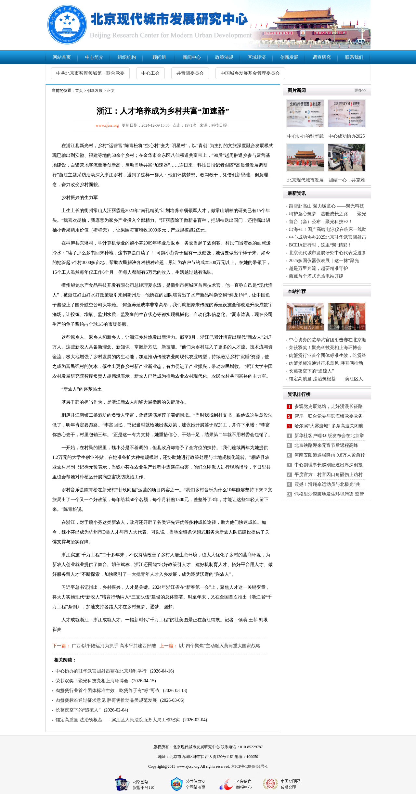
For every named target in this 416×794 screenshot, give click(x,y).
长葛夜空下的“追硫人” (78, 710)
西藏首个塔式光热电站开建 (316, 276)
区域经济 (257, 57)
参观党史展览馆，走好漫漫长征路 (328, 406)
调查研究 (322, 57)
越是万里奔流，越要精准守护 (318, 268)
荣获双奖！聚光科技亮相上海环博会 (92, 680)
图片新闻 (297, 90)
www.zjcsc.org (107, 125)
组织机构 (127, 57)
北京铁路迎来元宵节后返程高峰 (326, 445)
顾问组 (159, 57)
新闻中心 (192, 57)
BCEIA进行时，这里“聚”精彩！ (320, 245)
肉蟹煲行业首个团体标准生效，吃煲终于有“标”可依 (108, 690)
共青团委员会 (190, 73)
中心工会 (150, 73)
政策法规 (224, 57)
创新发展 (289, 57)
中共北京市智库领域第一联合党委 (90, 73)
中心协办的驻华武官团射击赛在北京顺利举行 (101, 671)
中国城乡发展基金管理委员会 (250, 73)
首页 (79, 90)
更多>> (360, 90)
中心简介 (94, 57)
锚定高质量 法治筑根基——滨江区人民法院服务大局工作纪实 (118, 719)
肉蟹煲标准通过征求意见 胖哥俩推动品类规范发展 (106, 700)
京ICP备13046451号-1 (249, 766)
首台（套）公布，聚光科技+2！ (321, 221)
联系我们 (354, 57)
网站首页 (62, 57)
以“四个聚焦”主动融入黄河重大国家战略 (219, 645)
